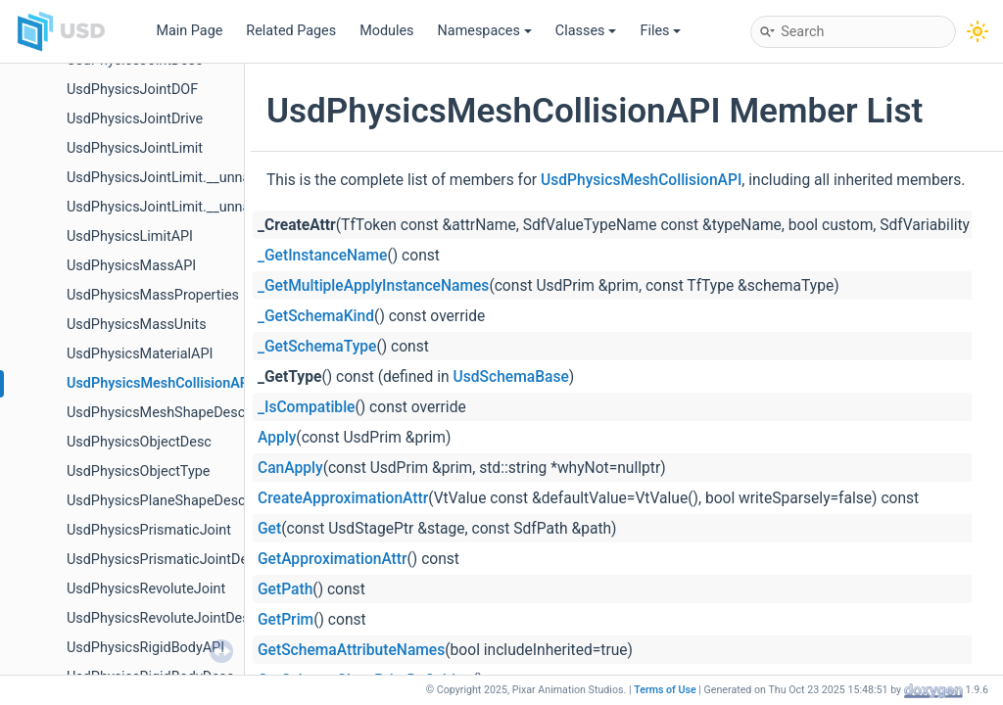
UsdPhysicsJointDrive (135, 119)
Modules (386, 31)
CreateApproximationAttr (343, 498)
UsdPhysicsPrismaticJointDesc (165, 559)
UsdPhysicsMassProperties (153, 295)
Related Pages (291, 31)
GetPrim (285, 620)
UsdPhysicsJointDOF (132, 89)
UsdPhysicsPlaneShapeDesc (156, 501)
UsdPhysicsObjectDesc (139, 442)
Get (269, 529)
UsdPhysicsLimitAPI (130, 236)
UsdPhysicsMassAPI (131, 266)
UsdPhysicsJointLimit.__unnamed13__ (187, 177)
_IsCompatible (306, 407)
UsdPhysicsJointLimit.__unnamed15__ (187, 207)
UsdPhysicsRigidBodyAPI (145, 647)
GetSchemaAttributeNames (351, 650)
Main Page (189, 31)
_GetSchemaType (317, 346)
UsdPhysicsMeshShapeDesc (156, 412)
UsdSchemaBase (511, 377)
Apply (277, 437)
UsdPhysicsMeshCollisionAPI (160, 383)
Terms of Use (665, 689)
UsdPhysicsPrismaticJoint (149, 530)
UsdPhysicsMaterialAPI (140, 354)
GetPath (285, 589)
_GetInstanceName (322, 255)
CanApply (290, 468)
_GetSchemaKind (316, 316)
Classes (586, 31)
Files (660, 31)
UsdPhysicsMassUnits (137, 324)
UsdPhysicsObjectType (138, 471)
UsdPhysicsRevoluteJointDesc (162, 618)
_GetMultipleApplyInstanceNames (373, 286)
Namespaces (485, 31)
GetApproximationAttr (332, 559)
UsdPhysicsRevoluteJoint (146, 589)
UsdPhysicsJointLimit (135, 148)
